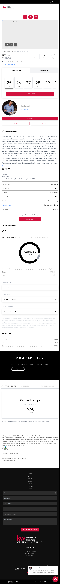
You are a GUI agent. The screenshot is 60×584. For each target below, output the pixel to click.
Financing (30, 483)
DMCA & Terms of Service (50, 581)
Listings (30, 476)
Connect (30, 488)
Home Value (30, 486)
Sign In (53, 2)
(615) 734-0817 (30, 555)
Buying (30, 478)
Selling (30, 481)
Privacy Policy (38, 581)
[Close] (56, 567)
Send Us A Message (30, 529)
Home (30, 473)
